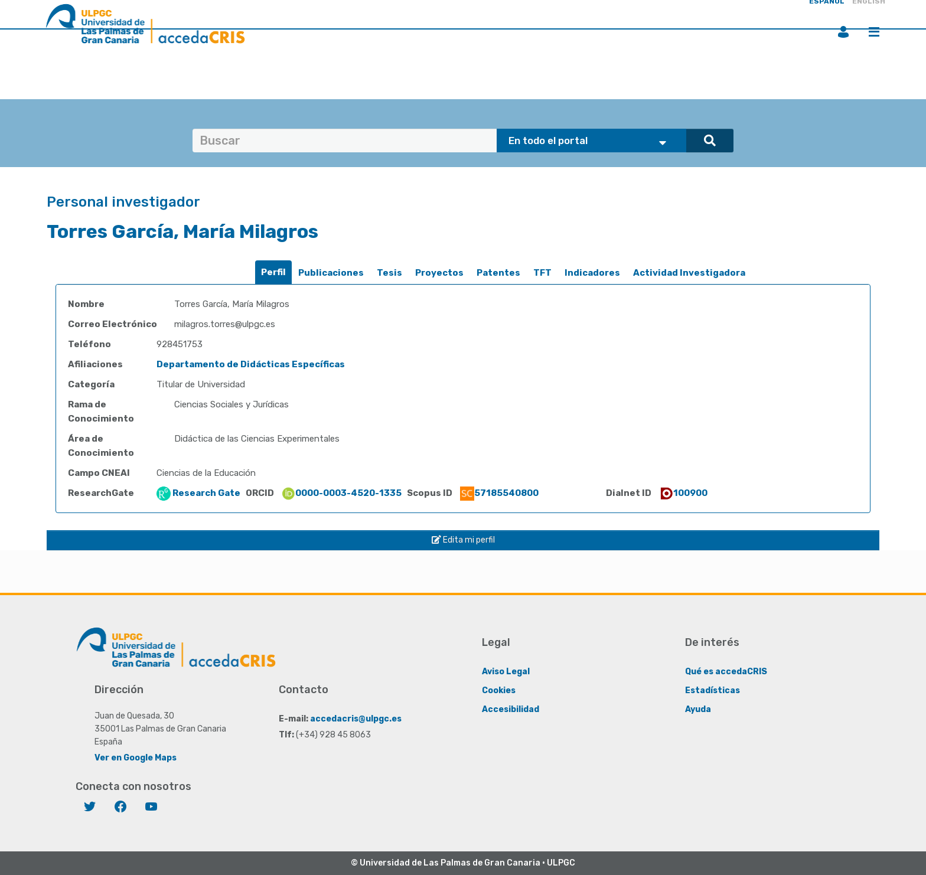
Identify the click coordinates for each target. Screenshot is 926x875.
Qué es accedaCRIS (726, 672)
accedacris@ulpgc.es (356, 719)
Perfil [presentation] (273, 272)
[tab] (273, 272)
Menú (874, 32)
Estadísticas (712, 690)
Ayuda (698, 709)
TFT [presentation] (542, 272)
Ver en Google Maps (135, 758)
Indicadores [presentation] (592, 272)
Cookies (499, 690)
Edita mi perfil (463, 540)
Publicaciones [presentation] (331, 272)
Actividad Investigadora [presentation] (689, 272)
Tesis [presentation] (389, 272)
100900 (683, 493)
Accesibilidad (510, 709)
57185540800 (499, 493)
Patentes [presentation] (498, 272)
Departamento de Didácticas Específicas (250, 364)
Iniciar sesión (843, 32)
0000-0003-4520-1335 (341, 493)
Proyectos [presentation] (439, 272)
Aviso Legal (506, 672)
